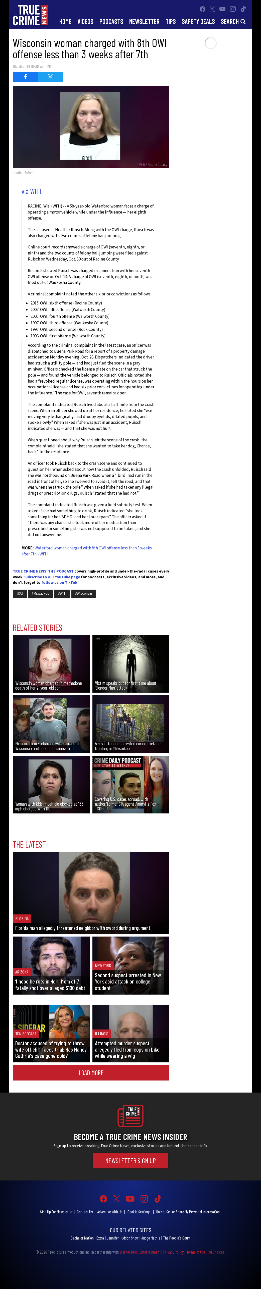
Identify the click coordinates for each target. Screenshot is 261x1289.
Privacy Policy (173, 1251)
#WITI (62, 593)
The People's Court (176, 1237)
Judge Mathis (150, 1237)
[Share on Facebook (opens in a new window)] (25, 77)
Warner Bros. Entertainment (140, 1251)
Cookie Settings (139, 1211)
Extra (100, 1237)
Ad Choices (216, 1251)
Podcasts (111, 21)
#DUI (20, 593)
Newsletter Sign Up (130, 1160)
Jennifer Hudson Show (123, 1237)
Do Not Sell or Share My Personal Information (188, 1211)
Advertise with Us (109, 1211)
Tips (171, 21)
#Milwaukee (40, 593)
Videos (85, 21)
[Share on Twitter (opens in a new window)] (50, 77)
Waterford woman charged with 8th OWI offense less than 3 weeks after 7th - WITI (87, 551)
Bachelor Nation (82, 1237)
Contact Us (85, 1211)
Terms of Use (196, 1251)
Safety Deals (198, 21)
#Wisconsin (83, 593)
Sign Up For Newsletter (56, 1211)
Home (65, 21)
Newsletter (144, 21)
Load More (91, 1072)
